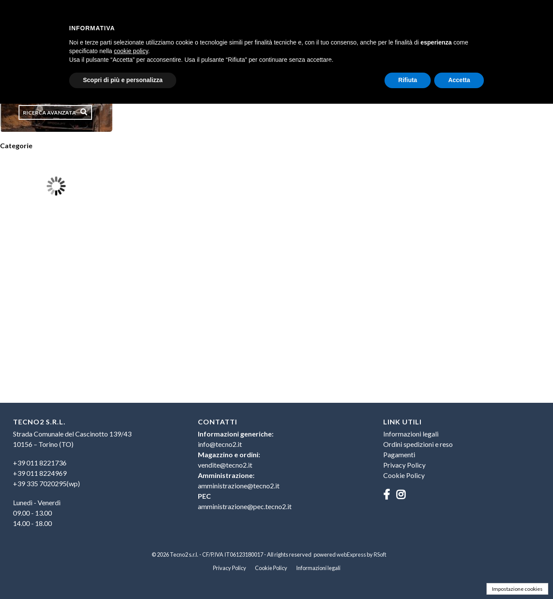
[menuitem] (91, 473)
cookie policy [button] (131, 51)
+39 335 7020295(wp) (46, 483)
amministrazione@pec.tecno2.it (245, 506)
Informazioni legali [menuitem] (411, 434)
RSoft (380, 554)
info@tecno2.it (220, 444)
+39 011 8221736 (40, 463)
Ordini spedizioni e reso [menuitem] (418, 444)
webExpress (351, 554)
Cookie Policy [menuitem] (404, 475)
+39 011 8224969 (40, 473)
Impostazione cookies (517, 589)
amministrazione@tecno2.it (239, 485)
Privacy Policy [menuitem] (404, 465)
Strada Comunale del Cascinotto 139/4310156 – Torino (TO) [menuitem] (72, 439)
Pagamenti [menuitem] (399, 454)
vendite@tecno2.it (225, 465)
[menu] (91, 477)
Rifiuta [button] (407, 79)
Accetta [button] (459, 79)
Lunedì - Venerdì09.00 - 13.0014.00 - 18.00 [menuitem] (36, 512)
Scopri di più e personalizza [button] (122, 79)
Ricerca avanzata (49, 112)
